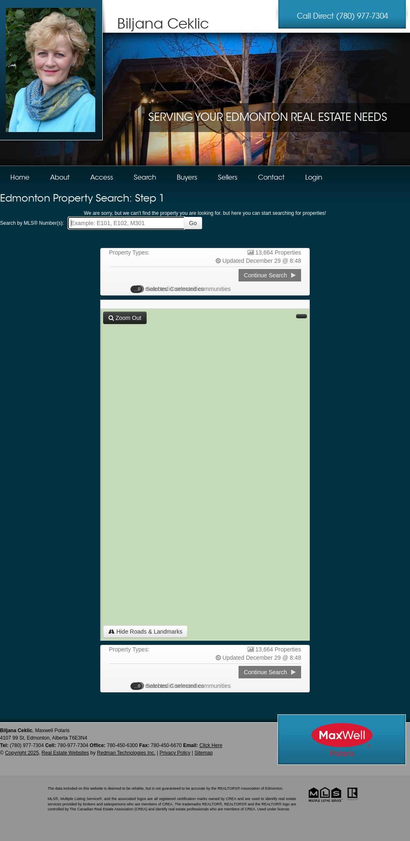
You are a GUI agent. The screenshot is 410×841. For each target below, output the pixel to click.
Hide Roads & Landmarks (145, 631)
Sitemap (204, 753)
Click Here (210, 745)
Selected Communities (171, 289)
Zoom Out (125, 318)
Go (193, 223)
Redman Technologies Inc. (126, 753)
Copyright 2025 (22, 753)
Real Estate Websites (65, 753)
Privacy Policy (175, 753)
